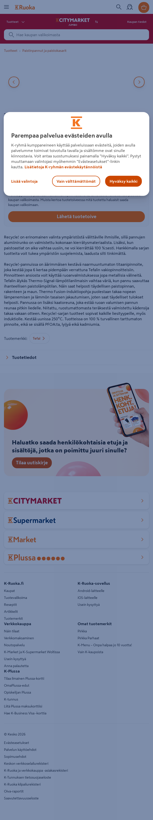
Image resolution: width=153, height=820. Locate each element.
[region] (76, 154)
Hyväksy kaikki (123, 181)
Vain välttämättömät (76, 181)
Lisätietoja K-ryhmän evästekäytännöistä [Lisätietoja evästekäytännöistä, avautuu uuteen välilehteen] (63, 167)
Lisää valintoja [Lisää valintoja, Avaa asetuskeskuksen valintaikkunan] (24, 181)
